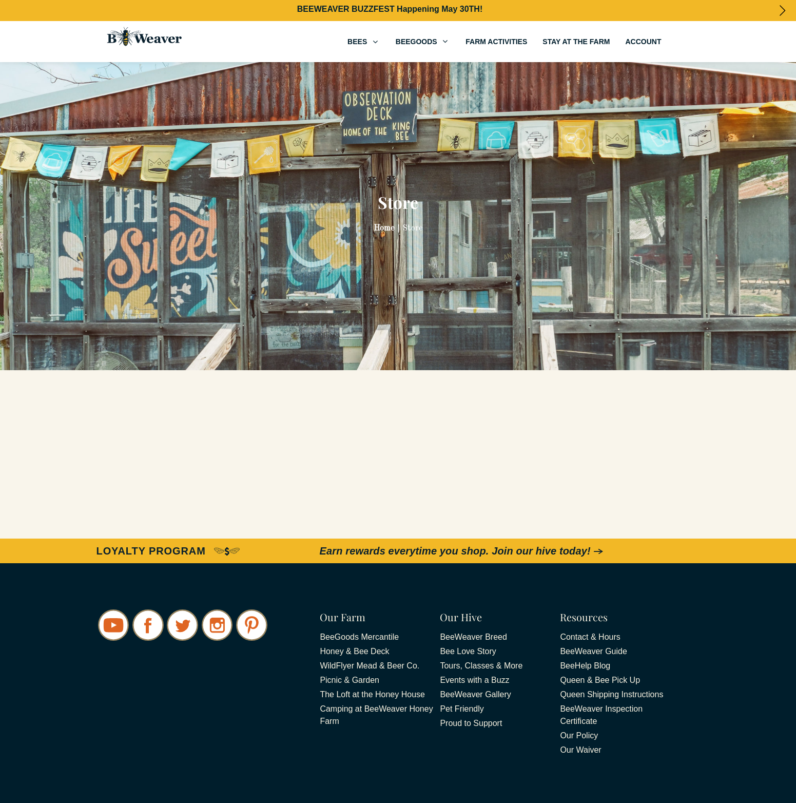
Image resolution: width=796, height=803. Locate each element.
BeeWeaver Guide (593, 651)
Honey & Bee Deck (354, 651)
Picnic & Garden (349, 680)
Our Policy (579, 735)
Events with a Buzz (474, 680)
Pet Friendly (461, 708)
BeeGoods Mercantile (359, 637)
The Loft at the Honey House (372, 694)
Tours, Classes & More (481, 665)
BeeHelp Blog (585, 665)
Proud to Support (471, 723)
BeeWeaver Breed (473, 637)
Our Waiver (580, 749)
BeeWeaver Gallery (475, 694)
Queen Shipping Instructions (611, 694)
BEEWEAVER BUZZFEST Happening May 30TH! (390, 9)
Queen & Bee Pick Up (600, 680)
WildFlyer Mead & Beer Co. (369, 665)
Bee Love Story (468, 651)
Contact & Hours (590, 637)
